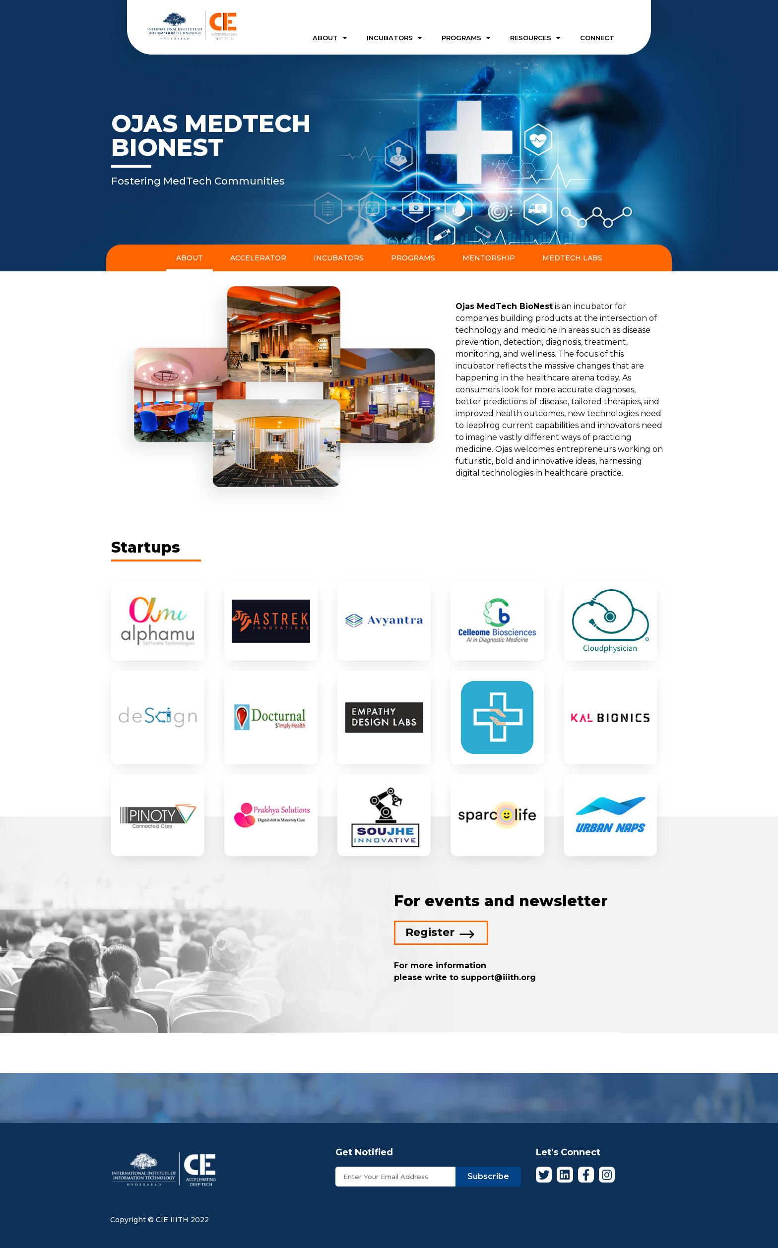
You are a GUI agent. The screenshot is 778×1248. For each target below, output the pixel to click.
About (189, 257)
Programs (413, 257)
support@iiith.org (497, 977)
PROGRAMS (466, 38)
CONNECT (597, 38)
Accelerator (258, 257)
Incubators (339, 257)
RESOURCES (535, 38)
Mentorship (488, 257)
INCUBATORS (394, 38)
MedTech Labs (572, 257)
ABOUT (330, 38)
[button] (441, 933)
